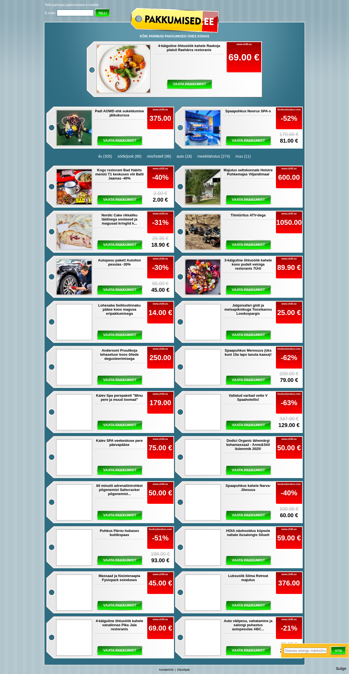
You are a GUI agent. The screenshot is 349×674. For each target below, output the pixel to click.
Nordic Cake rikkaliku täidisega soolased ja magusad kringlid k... (119, 219)
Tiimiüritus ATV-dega (248, 215)
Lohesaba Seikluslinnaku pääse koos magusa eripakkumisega (119, 309)
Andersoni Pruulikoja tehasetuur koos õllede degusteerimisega (119, 354)
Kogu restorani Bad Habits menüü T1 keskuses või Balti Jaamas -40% (119, 174)
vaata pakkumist (189, 84)
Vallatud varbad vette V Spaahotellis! (248, 397)
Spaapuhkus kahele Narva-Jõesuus (247, 488)
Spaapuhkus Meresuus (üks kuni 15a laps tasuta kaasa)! (248, 352)
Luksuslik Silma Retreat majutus (248, 578)
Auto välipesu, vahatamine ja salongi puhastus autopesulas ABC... (248, 625)
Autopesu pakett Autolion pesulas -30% (119, 262)
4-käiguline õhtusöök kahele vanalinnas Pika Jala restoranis (119, 625)
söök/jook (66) (130, 156)
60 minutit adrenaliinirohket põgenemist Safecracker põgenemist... (119, 490)
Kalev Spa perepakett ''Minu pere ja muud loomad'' (119, 397)
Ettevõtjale (183, 669)
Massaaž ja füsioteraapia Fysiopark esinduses (119, 578)
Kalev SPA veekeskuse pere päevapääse (119, 442)
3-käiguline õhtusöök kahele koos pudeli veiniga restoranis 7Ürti (248, 264)
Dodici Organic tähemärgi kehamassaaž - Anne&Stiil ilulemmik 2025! (248, 444)
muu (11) (243, 156)
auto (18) (184, 156)
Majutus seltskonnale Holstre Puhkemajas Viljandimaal (248, 172)
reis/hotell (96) (159, 156)
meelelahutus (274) (213, 156)
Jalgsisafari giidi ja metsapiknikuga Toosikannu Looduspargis (248, 309)
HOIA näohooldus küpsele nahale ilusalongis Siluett (248, 533)
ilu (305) (105, 156)
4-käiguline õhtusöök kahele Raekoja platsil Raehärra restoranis (189, 48)
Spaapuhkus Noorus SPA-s (248, 111)
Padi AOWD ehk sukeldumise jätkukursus (119, 113)
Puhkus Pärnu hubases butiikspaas (119, 533)
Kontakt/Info (166, 669)
